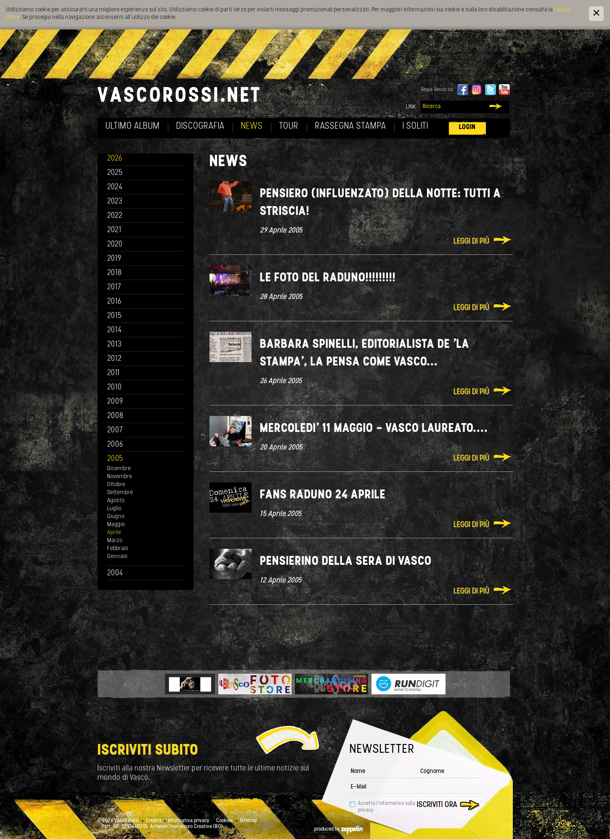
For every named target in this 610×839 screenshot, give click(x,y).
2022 (115, 216)
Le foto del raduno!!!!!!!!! (328, 278)
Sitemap (248, 820)
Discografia (200, 126)
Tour (289, 126)
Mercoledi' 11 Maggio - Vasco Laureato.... (374, 428)
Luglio (114, 509)
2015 (114, 316)
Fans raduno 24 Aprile (323, 495)
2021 (114, 230)
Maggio (116, 524)
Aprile (114, 532)
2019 (114, 259)
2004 (115, 573)
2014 (114, 330)
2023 (114, 202)
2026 (114, 159)
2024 (115, 187)
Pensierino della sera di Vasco (346, 561)
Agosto (116, 501)
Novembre (119, 477)
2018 (114, 273)
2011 (113, 373)
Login (467, 127)
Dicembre (119, 469)
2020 (115, 245)
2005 (115, 459)
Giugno (116, 516)
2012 (114, 359)
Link (411, 107)
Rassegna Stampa (350, 126)
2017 (114, 287)
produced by (338, 829)
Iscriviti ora (437, 805)
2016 (114, 302)
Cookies (224, 820)
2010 (114, 388)
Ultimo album (133, 126)
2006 (115, 445)
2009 (115, 402)
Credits (154, 820)
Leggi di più (471, 242)
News (252, 126)
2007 (115, 430)
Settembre (120, 493)
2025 (115, 173)
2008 (115, 416)
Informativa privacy (189, 820)
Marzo (114, 540)
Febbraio (117, 548)
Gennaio (117, 556)
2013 (114, 345)
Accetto (386, 807)
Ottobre (116, 485)
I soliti (415, 126)
